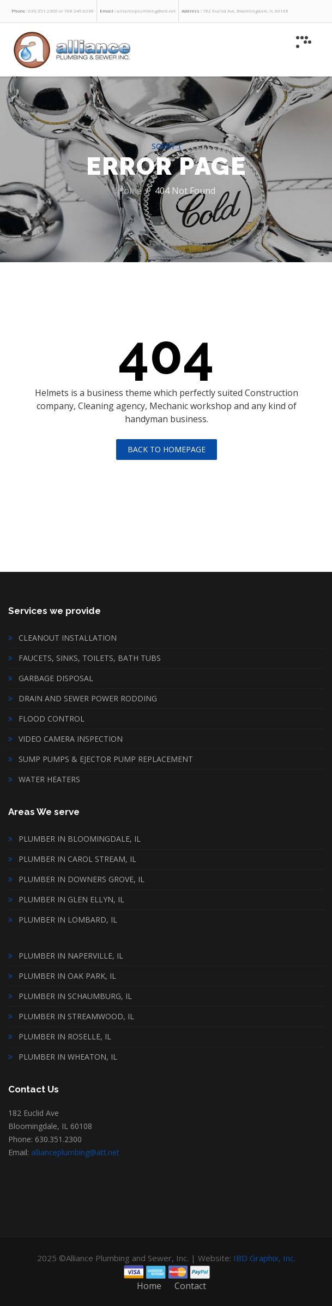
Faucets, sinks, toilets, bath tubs (90, 658)
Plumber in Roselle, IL (65, 1036)
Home (129, 191)
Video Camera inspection (71, 739)
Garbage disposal (56, 678)
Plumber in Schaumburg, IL (75, 996)
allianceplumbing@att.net (75, 1152)
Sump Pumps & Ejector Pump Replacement (106, 759)
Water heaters (49, 779)
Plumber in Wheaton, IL (68, 1056)
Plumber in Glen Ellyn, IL (71, 899)
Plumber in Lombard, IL (68, 919)
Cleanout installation (68, 638)
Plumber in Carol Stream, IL (77, 859)
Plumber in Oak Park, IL (67, 976)
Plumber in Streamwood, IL (76, 1016)
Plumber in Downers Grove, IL (81, 879)
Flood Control (51, 718)
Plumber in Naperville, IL (71, 955)
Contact (190, 1286)
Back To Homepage (167, 449)
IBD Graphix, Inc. (264, 1257)
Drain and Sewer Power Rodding (88, 698)
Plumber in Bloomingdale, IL (80, 839)
